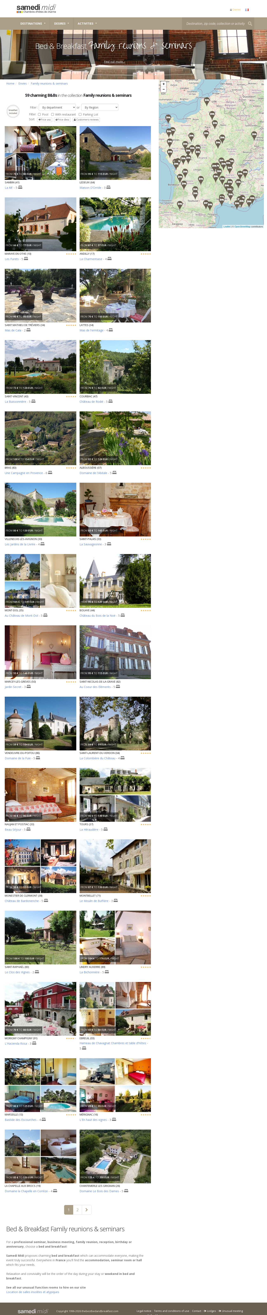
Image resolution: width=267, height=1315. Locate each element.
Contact (196, 1311)
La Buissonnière (15, 402)
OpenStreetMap (247, 226)
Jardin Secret (13, 687)
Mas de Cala (13, 330)
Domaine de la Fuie (18, 758)
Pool (43, 114)
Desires (60, 23)
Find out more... (114, 62)
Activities (85, 23)
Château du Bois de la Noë (97, 615)
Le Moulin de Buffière (94, 901)
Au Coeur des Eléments (95, 687)
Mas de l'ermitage (92, 330)
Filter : (33, 107)
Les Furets (12, 259)
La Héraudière (89, 829)
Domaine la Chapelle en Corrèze (26, 1191)
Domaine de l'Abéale (93, 473)
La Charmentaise (91, 259)
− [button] (164, 89)
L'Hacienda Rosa (16, 1043)
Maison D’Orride (90, 188)
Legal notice (144, 1311)
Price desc (62, 119)
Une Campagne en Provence (24, 473)
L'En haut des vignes (93, 1120)
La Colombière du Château (97, 758)
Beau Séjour (13, 829)
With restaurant (63, 114)
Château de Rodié (91, 402)
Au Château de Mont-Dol (21, 615)
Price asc (44, 119)
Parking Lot (88, 114)
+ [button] (164, 84)
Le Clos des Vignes (17, 972)
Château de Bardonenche (22, 901)
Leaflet (231, 226)
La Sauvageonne (91, 544)
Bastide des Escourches (20, 1120)
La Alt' (9, 188)
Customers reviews (86, 119)
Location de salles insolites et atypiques (32, 1292)
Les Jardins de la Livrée (20, 544)
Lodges (210, 1311)
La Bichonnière (90, 972)
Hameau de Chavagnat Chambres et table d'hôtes (113, 1043)
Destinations (31, 23)
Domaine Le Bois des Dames (99, 1191)
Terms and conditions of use (171, 1311)
